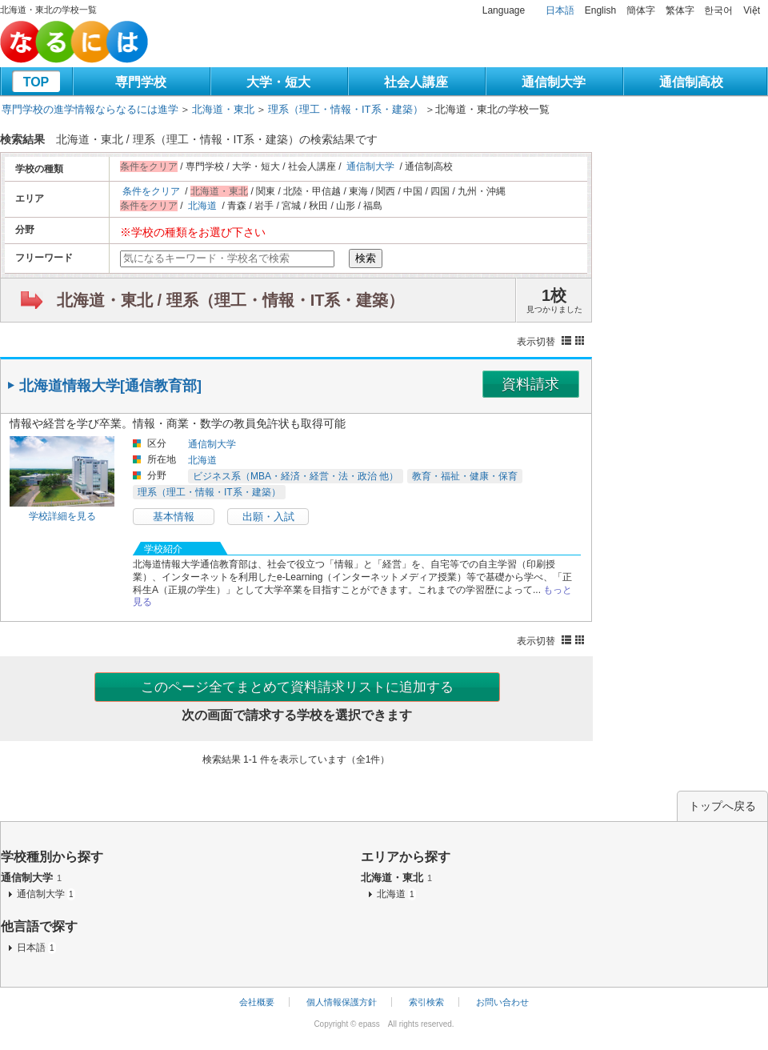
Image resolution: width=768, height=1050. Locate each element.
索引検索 (426, 1002)
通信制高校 (691, 82)
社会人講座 (416, 82)
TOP (36, 82)
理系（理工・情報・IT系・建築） (345, 109)
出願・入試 (268, 517)
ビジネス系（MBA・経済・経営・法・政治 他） (295, 476)
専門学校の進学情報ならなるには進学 (90, 109)
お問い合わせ (502, 1002)
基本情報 (173, 517)
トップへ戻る (722, 806)
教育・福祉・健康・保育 (465, 476)
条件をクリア (151, 191)
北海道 (202, 205)
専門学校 (140, 82)
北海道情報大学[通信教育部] (110, 386)
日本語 (560, 10)
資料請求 (530, 384)
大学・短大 (278, 82)
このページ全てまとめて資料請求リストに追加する (297, 687)
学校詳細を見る (62, 516)
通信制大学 (554, 82)
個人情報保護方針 (341, 1002)
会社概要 (256, 1002)
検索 (365, 258)
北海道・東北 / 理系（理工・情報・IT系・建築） (230, 300)
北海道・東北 (223, 109)
